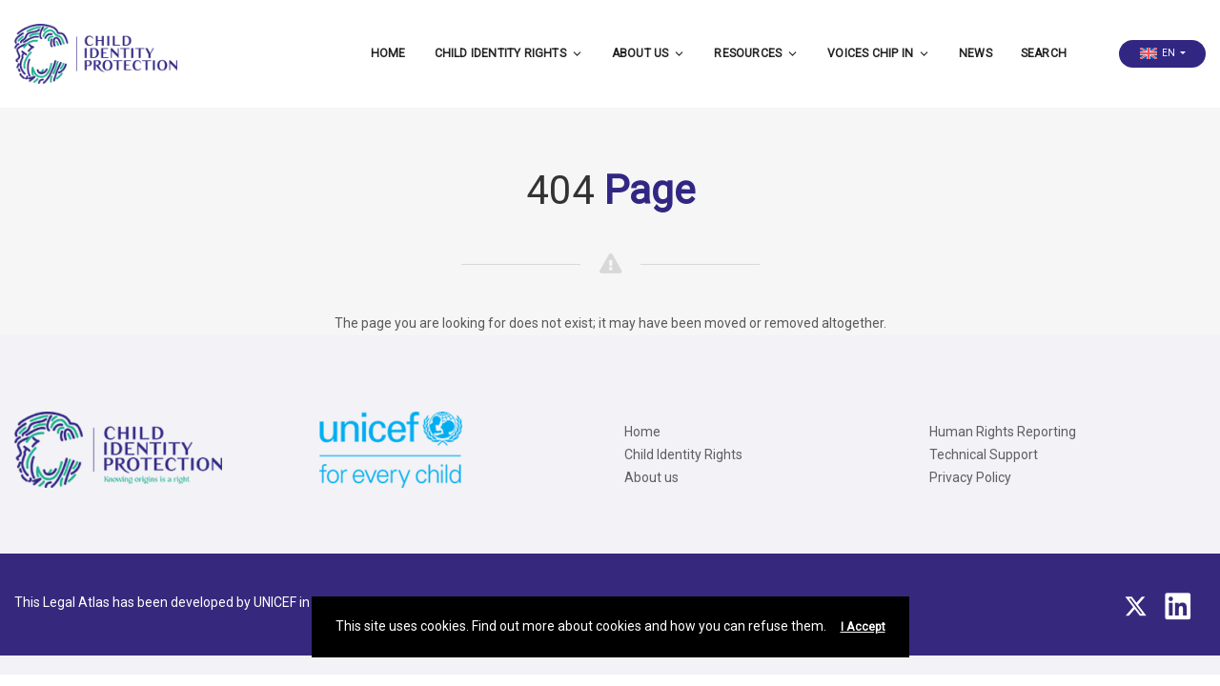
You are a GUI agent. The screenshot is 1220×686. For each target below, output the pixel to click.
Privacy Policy (970, 477)
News (975, 53)
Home (388, 53)
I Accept (863, 627)
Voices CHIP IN (878, 53)
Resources (756, 53)
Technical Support (983, 454)
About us (649, 53)
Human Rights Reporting (1002, 431)
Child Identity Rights (509, 53)
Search (1044, 53)
